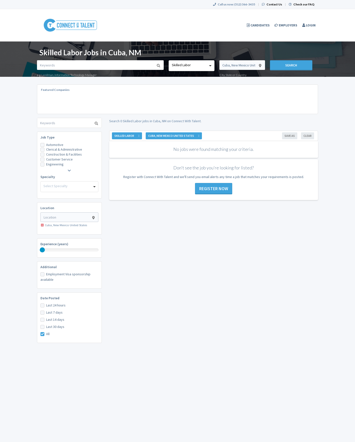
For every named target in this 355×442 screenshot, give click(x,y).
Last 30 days (55, 326)
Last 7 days (54, 312)
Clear (307, 136)
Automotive (54, 144)
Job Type (47, 137)
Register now (213, 188)
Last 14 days (55, 319)
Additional (48, 267)
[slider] (42, 249)
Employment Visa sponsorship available (65, 277)
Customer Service (59, 159)
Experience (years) (54, 244)
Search (291, 65)
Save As (289, 136)
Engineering (55, 164)
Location (47, 208)
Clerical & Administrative (64, 149)
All (48, 334)
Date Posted (49, 298)
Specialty (47, 177)
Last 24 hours (56, 305)
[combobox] (191, 65)
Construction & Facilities (64, 154)
